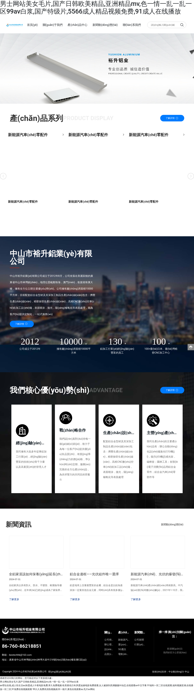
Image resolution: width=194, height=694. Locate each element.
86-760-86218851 (21, 649)
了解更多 (14, 602)
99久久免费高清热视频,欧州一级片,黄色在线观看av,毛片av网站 (64, 692)
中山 (187, 674)
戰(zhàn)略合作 (73, 431)
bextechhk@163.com (20, 657)
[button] (3, 175)
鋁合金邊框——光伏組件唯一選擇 (95, 577)
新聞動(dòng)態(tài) (172, 526)
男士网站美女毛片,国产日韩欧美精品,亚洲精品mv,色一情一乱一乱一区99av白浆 (39, 684)
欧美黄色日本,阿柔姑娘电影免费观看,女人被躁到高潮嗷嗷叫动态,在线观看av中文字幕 (104, 688)
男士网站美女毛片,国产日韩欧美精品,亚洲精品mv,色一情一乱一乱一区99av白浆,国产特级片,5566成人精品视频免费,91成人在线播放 (96, 7)
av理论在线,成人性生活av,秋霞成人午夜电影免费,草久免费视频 (31, 688)
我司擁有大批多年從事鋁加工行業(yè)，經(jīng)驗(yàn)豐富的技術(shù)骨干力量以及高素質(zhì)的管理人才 (31, 459)
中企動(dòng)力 (176, 674)
